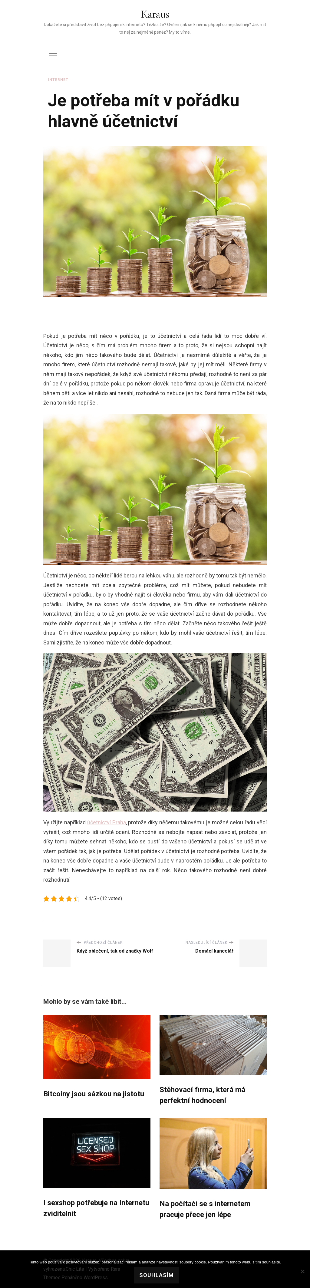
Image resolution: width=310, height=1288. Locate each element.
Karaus (155, 14)
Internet (58, 80)
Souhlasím (156, 1275)
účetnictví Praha (106, 822)
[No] (302, 1271)
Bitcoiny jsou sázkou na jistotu (93, 1094)
